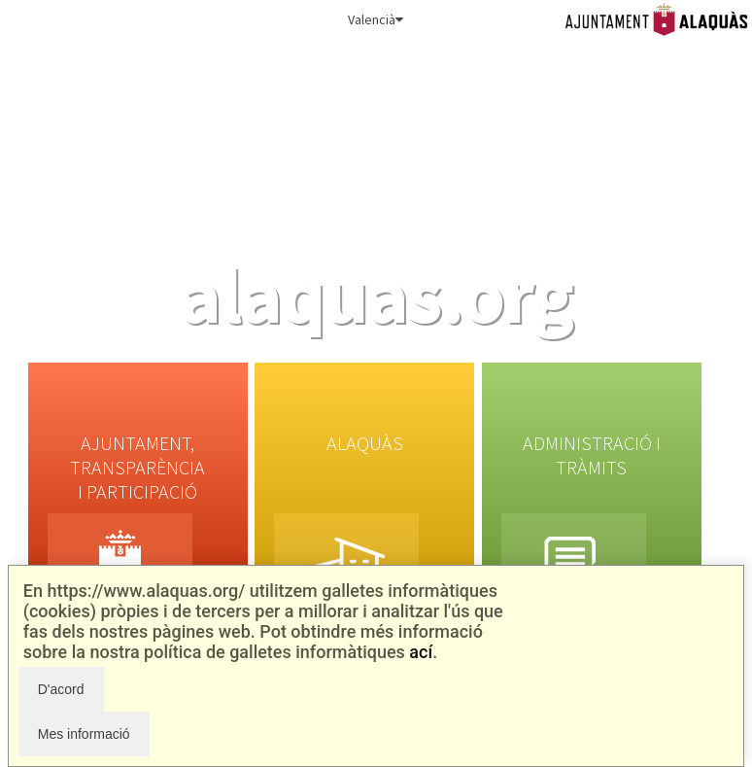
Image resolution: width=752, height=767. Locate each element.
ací (420, 652)
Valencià (375, 19)
